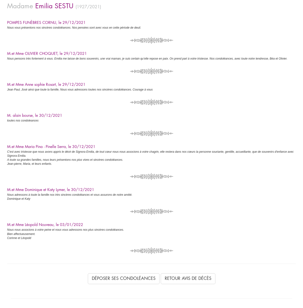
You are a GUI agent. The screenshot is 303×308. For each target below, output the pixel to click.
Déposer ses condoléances (124, 278)
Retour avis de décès (188, 278)
